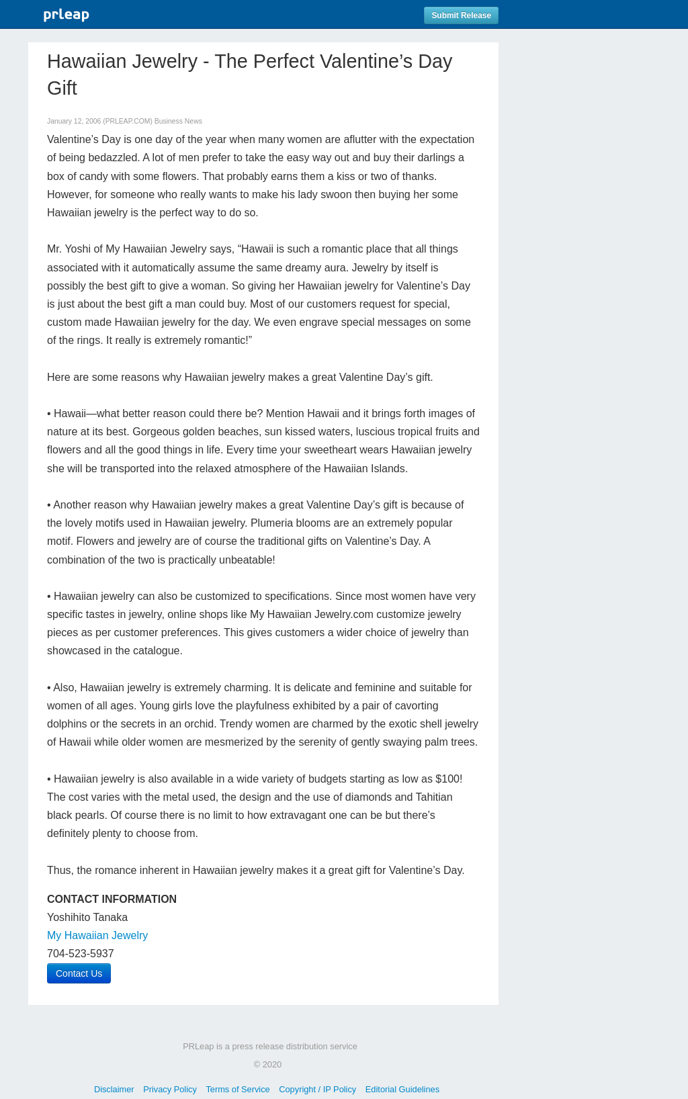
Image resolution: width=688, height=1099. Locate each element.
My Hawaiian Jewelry (97, 935)
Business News (178, 121)
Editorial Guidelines (402, 1089)
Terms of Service (237, 1089)
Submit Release (461, 15)
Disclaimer (114, 1089)
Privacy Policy (170, 1089)
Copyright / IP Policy (317, 1089)
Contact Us (79, 973)
